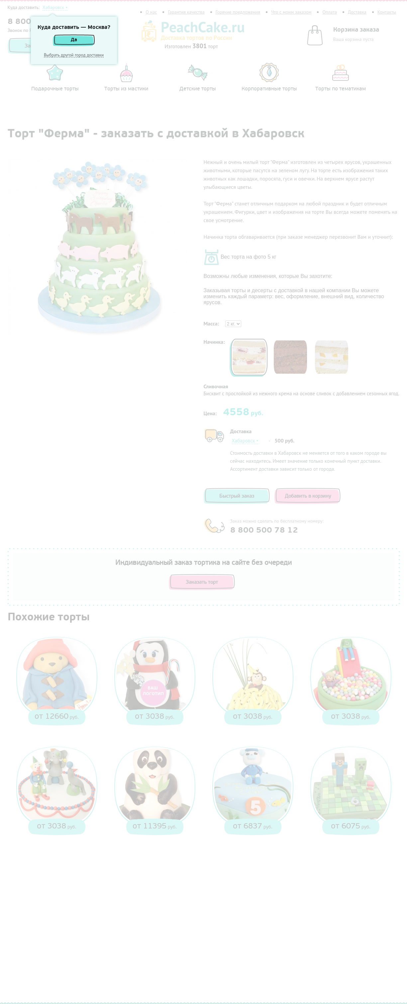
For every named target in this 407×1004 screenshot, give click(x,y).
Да (74, 40)
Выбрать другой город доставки (74, 55)
